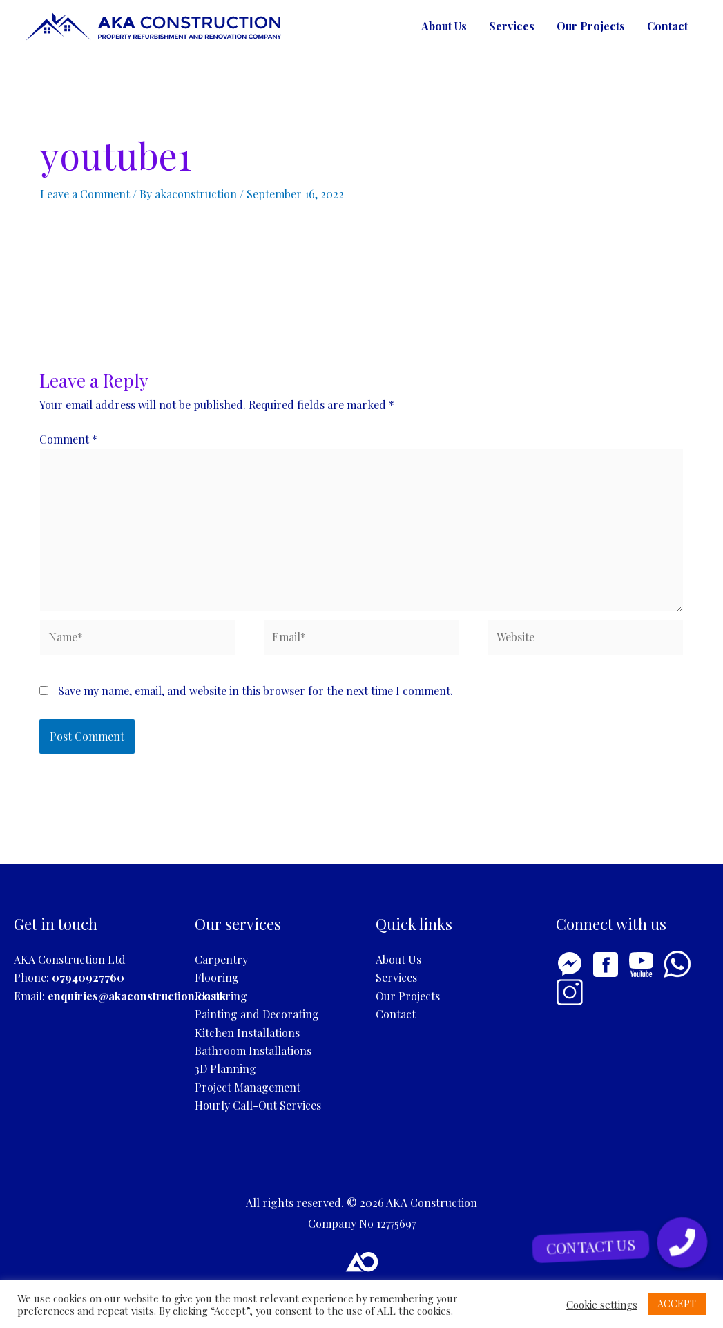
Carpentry (221, 959)
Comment (68, 439)
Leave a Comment (85, 194)
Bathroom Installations (253, 1050)
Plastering (221, 996)
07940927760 (88, 977)
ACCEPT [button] (676, 1303)
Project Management (247, 1087)
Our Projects (591, 26)
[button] (682, 1242)
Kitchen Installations (247, 1032)
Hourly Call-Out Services (258, 1105)
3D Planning (225, 1068)
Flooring (217, 977)
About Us (444, 26)
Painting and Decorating (257, 1014)
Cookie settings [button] (601, 1304)
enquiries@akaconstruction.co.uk (137, 996)
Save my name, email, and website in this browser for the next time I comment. (255, 690)
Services (511, 26)
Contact (667, 26)
